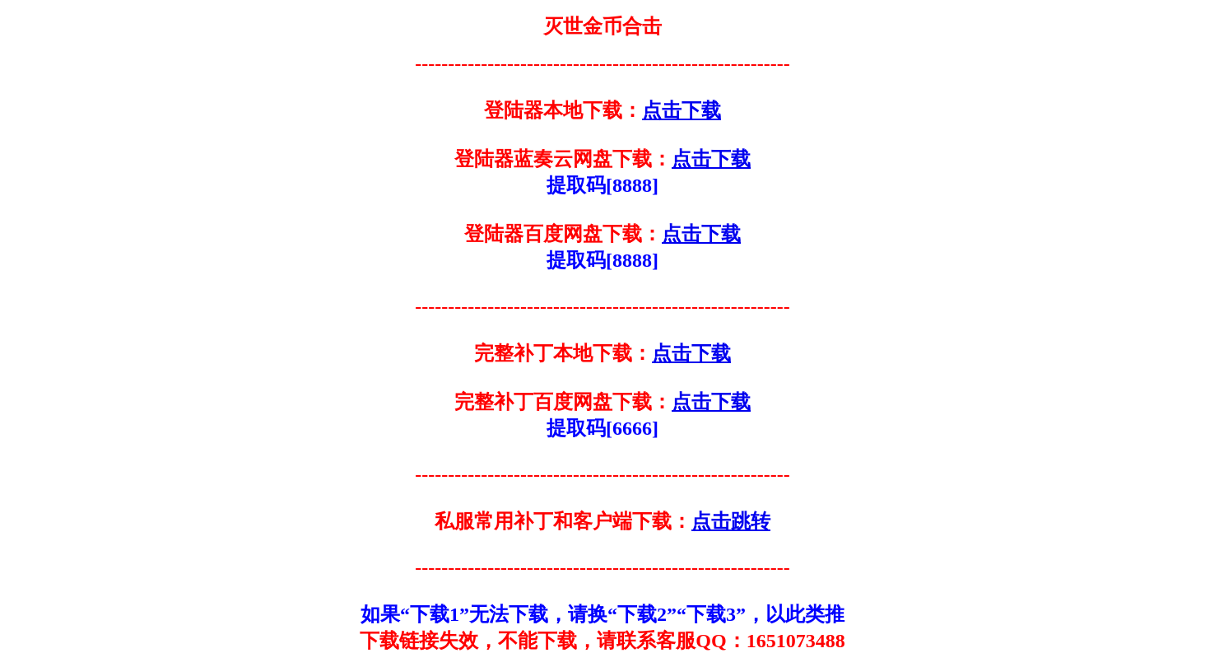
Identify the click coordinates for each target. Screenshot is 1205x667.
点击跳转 (730, 521)
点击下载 (681, 110)
